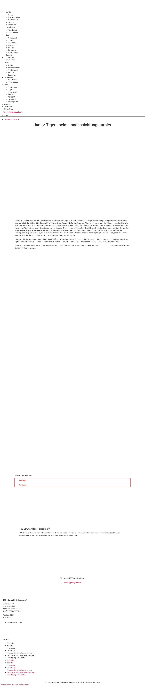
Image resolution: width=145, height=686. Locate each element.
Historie (11, 22)
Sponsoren (12, 25)
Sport (8, 35)
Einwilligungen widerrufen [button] (16, 658)
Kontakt (10, 646)
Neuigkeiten (10, 27)
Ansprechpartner (14, 17)
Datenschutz (11, 650)
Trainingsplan (13, 53)
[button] (72, 480)
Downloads (10, 57)
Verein (8, 12)
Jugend (10, 40)
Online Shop (10, 60)
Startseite (10, 643)
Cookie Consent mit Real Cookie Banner (14, 685)
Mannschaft (12, 38)
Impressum (11, 648)
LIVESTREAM (13, 33)
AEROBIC (11, 48)
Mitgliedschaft (13, 20)
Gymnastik (12, 50)
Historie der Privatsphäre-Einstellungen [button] (21, 655)
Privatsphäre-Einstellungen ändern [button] (19, 653)
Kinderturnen (12, 43)
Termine (9, 55)
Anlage (10, 15)
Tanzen (10, 45)
